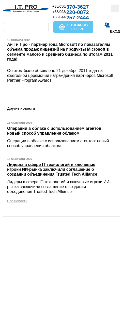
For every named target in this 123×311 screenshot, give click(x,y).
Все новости (17, 201)
